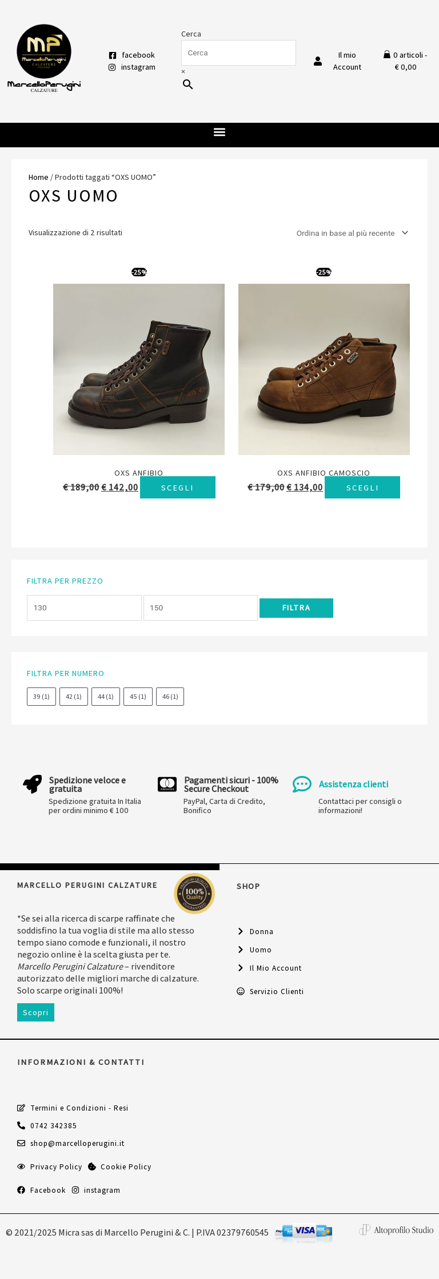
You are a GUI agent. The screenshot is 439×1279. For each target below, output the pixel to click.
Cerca (191, 34)
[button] (219, 132)
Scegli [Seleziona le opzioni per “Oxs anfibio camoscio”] (324, 499)
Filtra (296, 619)
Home (39, 177)
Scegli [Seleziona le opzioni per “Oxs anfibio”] (139, 499)
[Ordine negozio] (350, 233)
